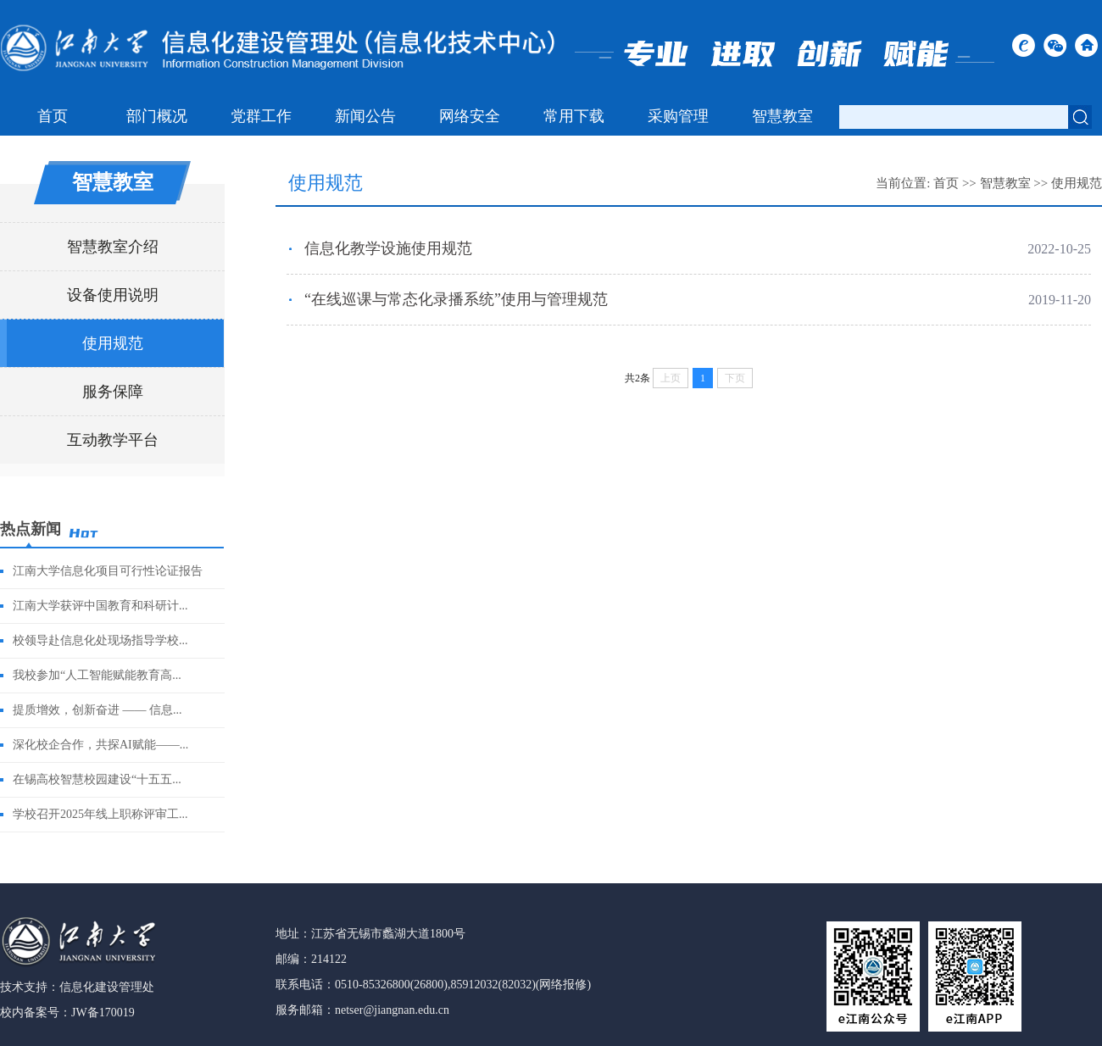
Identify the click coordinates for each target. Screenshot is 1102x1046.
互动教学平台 (113, 439)
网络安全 (469, 116)
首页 (52, 116)
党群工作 (261, 116)
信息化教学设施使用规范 (388, 248)
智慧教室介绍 (113, 246)
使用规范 (112, 343)
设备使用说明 (113, 295)
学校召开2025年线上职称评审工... (100, 814)
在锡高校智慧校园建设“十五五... (97, 779)
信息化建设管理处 (106, 987)
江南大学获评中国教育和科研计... (100, 605)
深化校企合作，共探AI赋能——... (100, 744)
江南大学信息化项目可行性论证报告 (108, 571)
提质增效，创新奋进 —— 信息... (97, 710)
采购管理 (678, 116)
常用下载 (573, 116)
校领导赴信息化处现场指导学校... (100, 640)
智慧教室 (782, 116)
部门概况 (156, 116)
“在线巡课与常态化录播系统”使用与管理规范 (456, 299)
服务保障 (112, 391)
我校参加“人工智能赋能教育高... (97, 675)
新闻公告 (365, 116)
